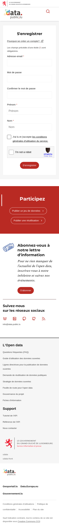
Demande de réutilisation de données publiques (25, 375)
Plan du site (38, 509)
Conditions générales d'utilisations (19, 504)
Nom (10, 120)
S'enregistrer (29, 165)
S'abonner (25, 290)
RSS (44, 319)
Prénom (11, 104)
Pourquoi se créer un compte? (23, 41)
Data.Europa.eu (29, 486)
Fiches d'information (12, 400)
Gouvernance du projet (13, 394)
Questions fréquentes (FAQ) (16, 352)
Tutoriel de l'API (10, 415)
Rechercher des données (48, 11)
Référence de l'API (11, 422)
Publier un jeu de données (26, 210)
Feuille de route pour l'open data (18, 388)
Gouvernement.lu (13, 493)
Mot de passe (14, 72)
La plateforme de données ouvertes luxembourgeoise (38, 14)
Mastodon (25, 319)
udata (5, 454)
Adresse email (15, 56)
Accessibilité (24, 509)
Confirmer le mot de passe (21, 88)
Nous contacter (10, 428)
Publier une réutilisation (26, 220)
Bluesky (5, 319)
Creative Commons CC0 (29, 521)
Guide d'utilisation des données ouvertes (21, 358)
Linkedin (15, 319)
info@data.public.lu (11, 324)
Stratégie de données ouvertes (17, 381)
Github (34, 319)
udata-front (8, 458)
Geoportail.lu (10, 486)
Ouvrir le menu (54, 11)
